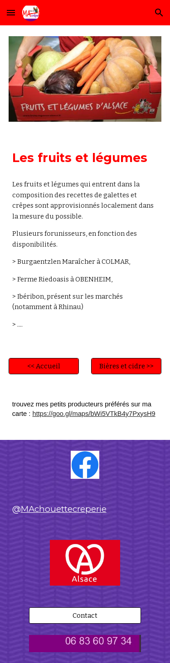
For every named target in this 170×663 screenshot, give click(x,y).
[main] (85, 158)
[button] (11, 12)
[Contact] (84, 615)
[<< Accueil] (43, 366)
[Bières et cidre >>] (126, 366)
